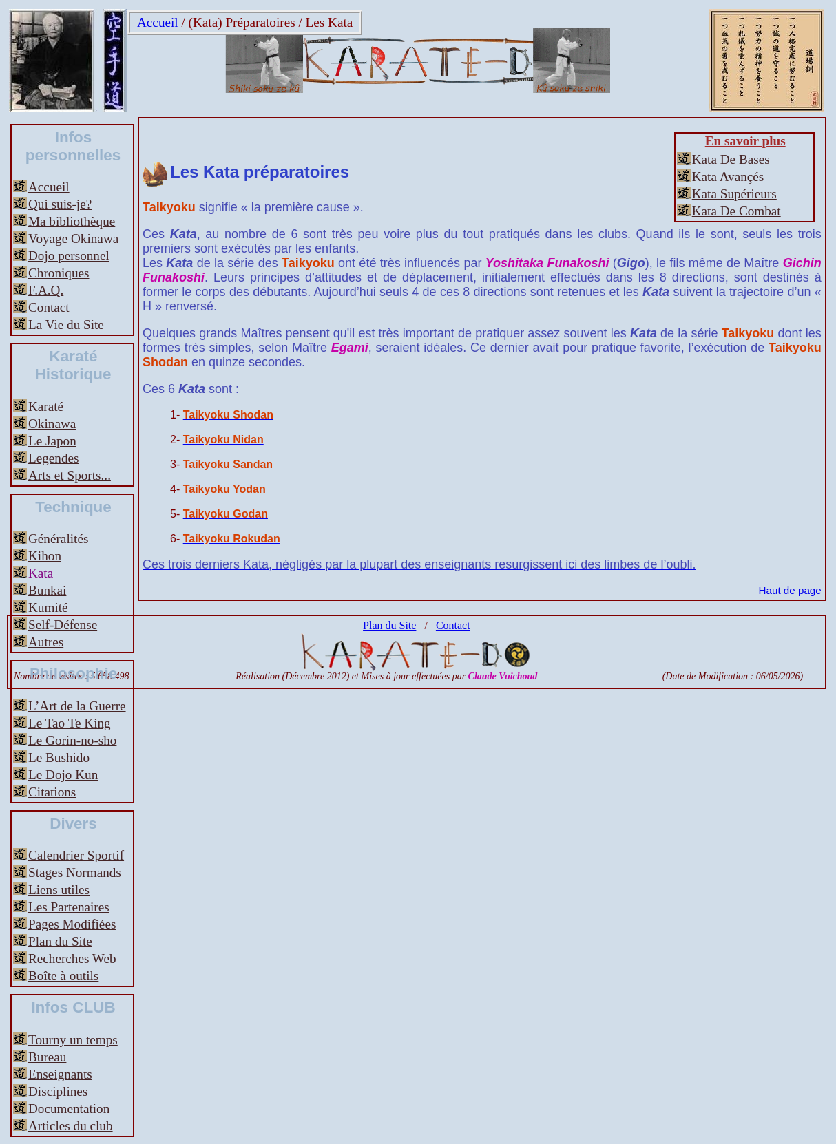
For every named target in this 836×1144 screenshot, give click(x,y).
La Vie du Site (66, 324)
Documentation (68, 1108)
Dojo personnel (68, 255)
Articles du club (70, 1126)
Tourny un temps (73, 1039)
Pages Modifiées (72, 924)
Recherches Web (72, 958)
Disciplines (57, 1091)
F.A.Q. (45, 290)
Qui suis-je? (60, 204)
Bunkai (47, 590)
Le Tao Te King (69, 723)
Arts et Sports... (69, 475)
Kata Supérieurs (734, 194)
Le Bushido (59, 757)
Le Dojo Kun (63, 774)
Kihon (44, 556)
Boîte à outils (63, 975)
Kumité (48, 607)
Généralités (58, 538)
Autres (45, 642)
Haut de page (790, 590)
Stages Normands (74, 872)
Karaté (45, 406)
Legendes (53, 458)
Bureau (47, 1057)
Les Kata (329, 22)
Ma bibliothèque (71, 221)
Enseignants (60, 1074)
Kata (40, 573)
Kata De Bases (731, 159)
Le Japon (52, 441)
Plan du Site (60, 941)
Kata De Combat (736, 211)
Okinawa (52, 423)
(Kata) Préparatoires (242, 22)
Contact (49, 307)
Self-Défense (62, 624)
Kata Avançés (728, 176)
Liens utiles (59, 889)
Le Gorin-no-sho (72, 740)
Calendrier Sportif (76, 855)
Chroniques (58, 273)
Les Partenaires (68, 907)
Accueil (157, 22)
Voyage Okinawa (73, 238)
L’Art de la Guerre (77, 706)
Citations (52, 792)
